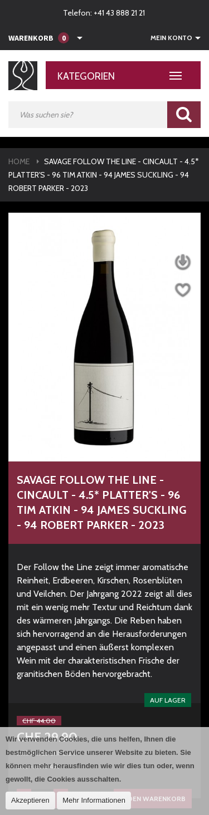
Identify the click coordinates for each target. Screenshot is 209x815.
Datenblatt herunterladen (182, 262)
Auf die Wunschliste (182, 290)
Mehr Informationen (93, 800)
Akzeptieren (30, 800)
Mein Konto (171, 38)
